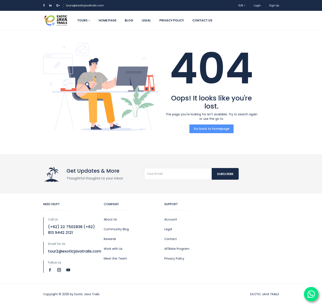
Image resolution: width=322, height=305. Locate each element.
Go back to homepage (211, 129)
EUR (241, 5)
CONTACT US (202, 20)
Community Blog (116, 229)
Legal (168, 229)
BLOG (129, 20)
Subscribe (225, 174)
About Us (110, 219)
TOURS (83, 20)
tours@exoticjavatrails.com (85, 5)
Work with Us (113, 249)
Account (170, 219)
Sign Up (274, 5)
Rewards (110, 239)
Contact (170, 239)
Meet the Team (115, 258)
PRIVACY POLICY (171, 20)
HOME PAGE (107, 20)
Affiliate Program (176, 249)
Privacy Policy (174, 258)
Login (257, 5)
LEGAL (146, 20)
